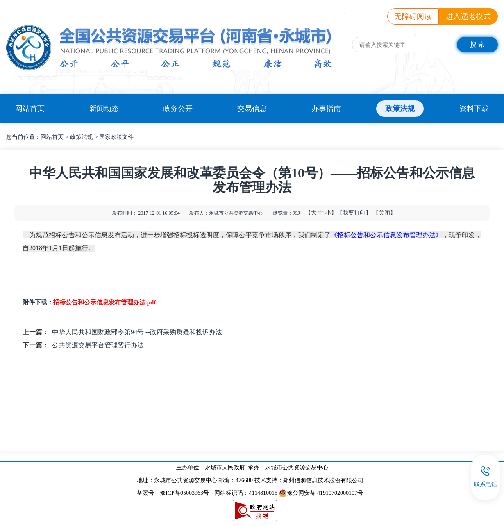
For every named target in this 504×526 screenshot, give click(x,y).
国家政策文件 (116, 137)
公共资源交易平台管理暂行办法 (98, 345)
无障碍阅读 (413, 16)
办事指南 (326, 108)
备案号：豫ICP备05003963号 (173, 493)
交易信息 (252, 108)
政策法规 (400, 108)
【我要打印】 (354, 213)
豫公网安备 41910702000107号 (321, 493)
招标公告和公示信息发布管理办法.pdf (104, 302)
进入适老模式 (468, 16)
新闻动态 (104, 108)
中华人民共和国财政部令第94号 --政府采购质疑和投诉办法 (137, 332)
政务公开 (178, 108)
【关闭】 (384, 213)
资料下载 (474, 108)
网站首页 (30, 108)
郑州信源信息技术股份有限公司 (323, 480)
